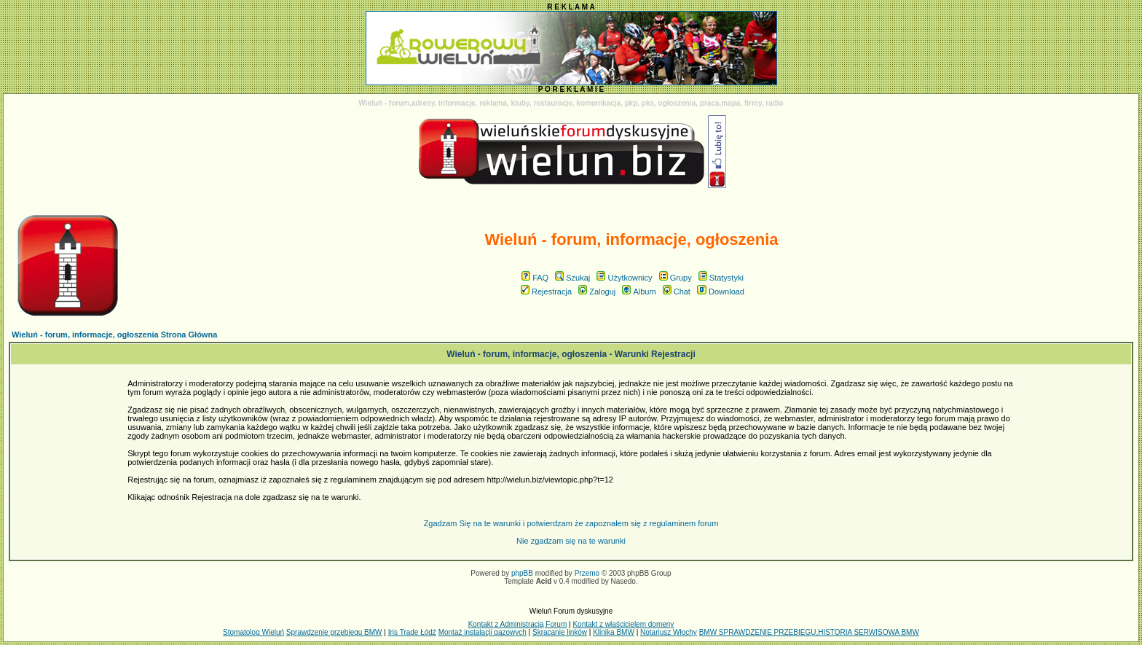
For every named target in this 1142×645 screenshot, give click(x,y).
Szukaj (572, 277)
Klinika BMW (613, 632)
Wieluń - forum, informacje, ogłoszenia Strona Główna (114, 334)
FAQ (534, 277)
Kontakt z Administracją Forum (517, 624)
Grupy (675, 277)
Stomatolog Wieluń (253, 632)
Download (720, 291)
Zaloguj (596, 291)
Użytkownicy (624, 277)
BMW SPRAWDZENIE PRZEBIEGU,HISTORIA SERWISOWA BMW (809, 632)
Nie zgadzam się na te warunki (571, 540)
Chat (676, 291)
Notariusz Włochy (668, 632)
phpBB (522, 573)
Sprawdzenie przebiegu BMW (334, 632)
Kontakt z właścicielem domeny (623, 624)
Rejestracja (546, 291)
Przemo (587, 573)
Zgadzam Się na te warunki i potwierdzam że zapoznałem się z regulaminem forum (571, 523)
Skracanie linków (559, 632)
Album (638, 291)
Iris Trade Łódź (412, 632)
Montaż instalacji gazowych (482, 632)
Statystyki (721, 277)
